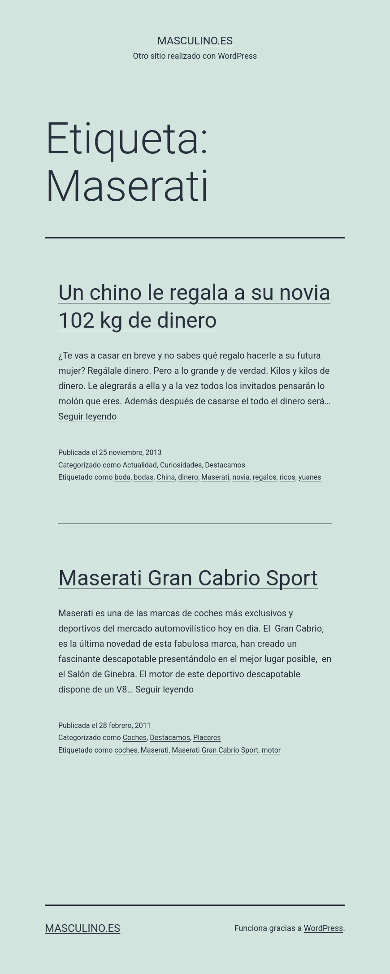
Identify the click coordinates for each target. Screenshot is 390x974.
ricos (287, 477)
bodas (143, 477)
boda (122, 477)
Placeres (207, 737)
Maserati (215, 477)
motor (271, 750)
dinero (188, 477)
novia (241, 477)
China (165, 477)
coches (125, 750)
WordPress (323, 928)
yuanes (310, 477)
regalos (265, 477)
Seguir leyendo (87, 416)
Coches (135, 737)
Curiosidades (181, 465)
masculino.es (195, 41)
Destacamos (225, 465)
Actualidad (140, 465)
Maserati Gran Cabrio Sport (188, 578)
